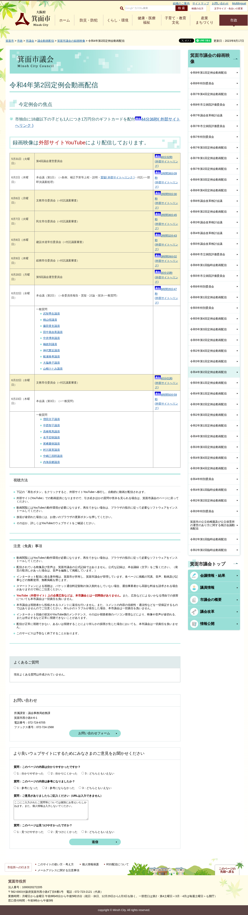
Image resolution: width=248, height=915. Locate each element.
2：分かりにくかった (64, 773)
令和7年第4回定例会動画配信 (208, 94)
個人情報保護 (90, 864)
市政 (233, 20)
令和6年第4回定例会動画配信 (208, 190)
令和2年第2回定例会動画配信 (208, 500)
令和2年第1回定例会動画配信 (208, 425)
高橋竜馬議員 (51, 431)
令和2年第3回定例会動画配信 (208, 414)
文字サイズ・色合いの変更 (228, 8)
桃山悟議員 (50, 319)
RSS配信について (117, 864)
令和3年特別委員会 (202, 511)
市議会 (30, 40)
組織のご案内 (181, 3)
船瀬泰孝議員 (51, 356)
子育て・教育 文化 (175, 20)
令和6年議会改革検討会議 (206, 200)
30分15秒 (163, 272)
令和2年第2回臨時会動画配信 (208, 550)
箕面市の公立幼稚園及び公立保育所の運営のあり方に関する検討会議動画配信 (212, 525)
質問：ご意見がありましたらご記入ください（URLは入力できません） (58, 795)
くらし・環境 (117, 20)
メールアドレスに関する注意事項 (58, 870)
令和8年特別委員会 (202, 83)
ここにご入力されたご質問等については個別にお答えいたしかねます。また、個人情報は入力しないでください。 (51, 810)
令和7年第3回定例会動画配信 (208, 147)
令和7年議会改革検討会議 (206, 115)
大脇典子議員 (51, 362)
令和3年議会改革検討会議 (206, 222)
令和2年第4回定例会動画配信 (208, 350)
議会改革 (207, 612)
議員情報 (207, 588)
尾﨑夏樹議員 (51, 443)
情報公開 (207, 624)
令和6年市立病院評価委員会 (207, 254)
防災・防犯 (89, 20)
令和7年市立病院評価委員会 (207, 126)
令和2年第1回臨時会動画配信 (208, 539)
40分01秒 (163, 378)
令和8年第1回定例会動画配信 (208, 72)
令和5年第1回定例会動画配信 (208, 382)
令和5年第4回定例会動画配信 (208, 318)
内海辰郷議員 (51, 462)
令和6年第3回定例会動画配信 (208, 179)
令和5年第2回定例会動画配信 (208, 340)
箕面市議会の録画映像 (71, 40)
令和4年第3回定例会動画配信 (208, 436)
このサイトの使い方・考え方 (56, 864)
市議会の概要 (211, 600)
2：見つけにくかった (64, 831)
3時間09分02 (166, 256)
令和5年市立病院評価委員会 (207, 275)
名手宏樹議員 (51, 437)
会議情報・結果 (212, 576)
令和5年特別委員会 (202, 307)
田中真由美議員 (53, 332)
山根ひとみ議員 (53, 368)
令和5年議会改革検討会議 (206, 243)
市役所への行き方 (18, 867)
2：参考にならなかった (60, 788)
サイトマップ (200, 3)
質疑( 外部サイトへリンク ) (118, 177)
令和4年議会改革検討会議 (206, 233)
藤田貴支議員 (51, 325)
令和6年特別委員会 (202, 286)
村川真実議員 (51, 449)
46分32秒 (163, 157)
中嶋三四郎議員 (53, 456)
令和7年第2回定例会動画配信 (208, 168)
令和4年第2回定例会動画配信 (208, 372)
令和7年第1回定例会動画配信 (208, 158)
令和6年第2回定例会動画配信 (208, 211)
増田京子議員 (51, 419)
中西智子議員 (51, 425)
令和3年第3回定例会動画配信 (208, 447)
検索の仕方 (197, 8)
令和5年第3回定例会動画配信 (208, 329)
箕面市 (10, 40)
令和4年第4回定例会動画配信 (208, 457)
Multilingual (239, 3)
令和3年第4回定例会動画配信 (208, 468)
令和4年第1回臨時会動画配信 (208, 489)
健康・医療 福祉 (147, 20)
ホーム (64, 20)
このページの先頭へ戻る (227, 870)
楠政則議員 (50, 344)
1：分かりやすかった (30, 773)
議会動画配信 (45, 40)
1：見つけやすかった (30, 831)
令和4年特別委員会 (202, 479)
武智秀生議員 (51, 313)
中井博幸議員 (51, 338)
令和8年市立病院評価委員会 (207, 104)
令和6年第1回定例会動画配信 (208, 297)
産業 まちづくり (204, 20)
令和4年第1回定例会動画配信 (208, 393)
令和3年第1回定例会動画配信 (208, 361)
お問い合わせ (220, 3)
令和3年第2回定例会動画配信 (208, 404)
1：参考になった (27, 788)
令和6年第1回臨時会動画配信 (208, 265)
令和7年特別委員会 (202, 136)
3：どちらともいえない (99, 773)
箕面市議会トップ (208, 563)
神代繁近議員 (51, 350)
